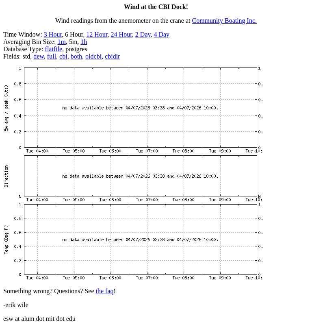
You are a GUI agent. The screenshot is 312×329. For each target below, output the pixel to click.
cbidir (112, 56)
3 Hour (53, 34)
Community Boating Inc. (224, 20)
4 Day (161, 34)
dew (38, 56)
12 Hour (96, 34)
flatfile (54, 49)
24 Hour (121, 34)
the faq (105, 291)
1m (61, 41)
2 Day (143, 34)
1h (83, 41)
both (76, 56)
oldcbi (93, 56)
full (51, 56)
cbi (63, 56)
